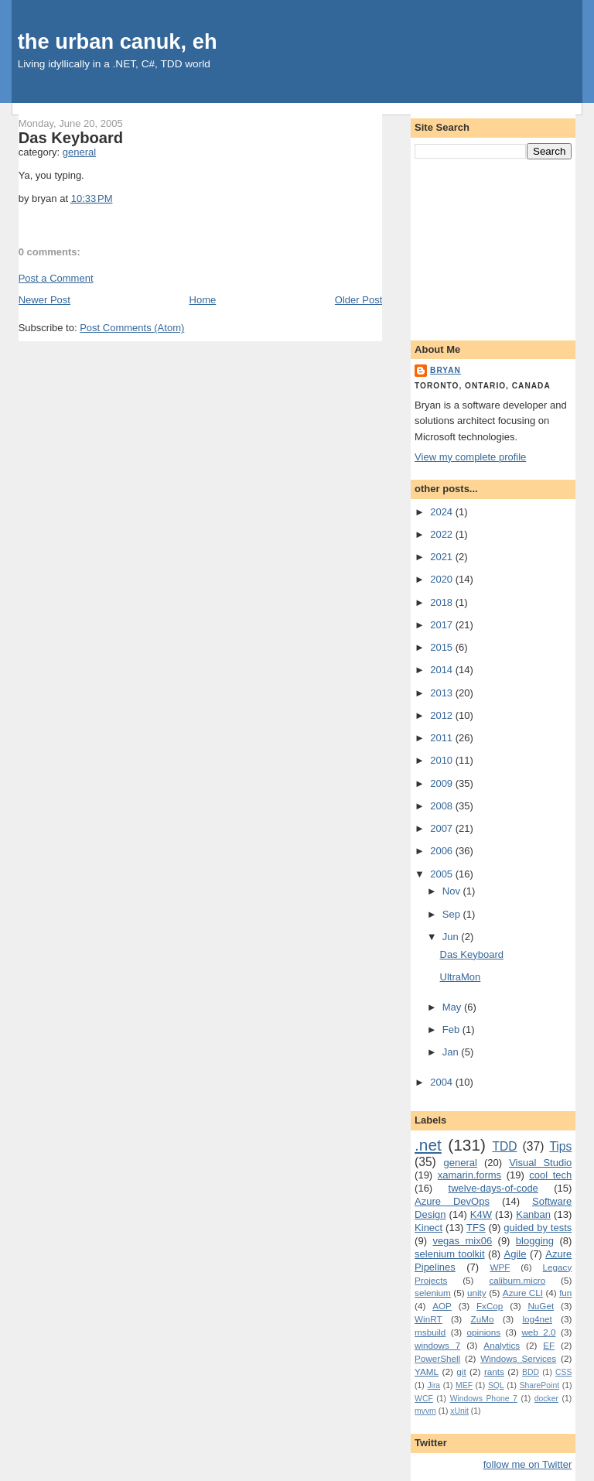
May (453, 1007)
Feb (452, 1029)
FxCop (489, 1306)
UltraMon (460, 977)
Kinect (428, 1227)
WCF (424, 1398)
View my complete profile (470, 457)
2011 (443, 738)
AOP (442, 1306)
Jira (433, 1385)
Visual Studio (540, 1162)
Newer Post (44, 300)
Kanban (533, 1214)
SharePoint (539, 1385)
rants (494, 1371)
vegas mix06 (462, 1241)
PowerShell (437, 1358)
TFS (476, 1227)
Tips (560, 1146)
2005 (443, 874)
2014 (443, 670)
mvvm (425, 1411)
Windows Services (518, 1358)
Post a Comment (56, 278)
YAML (427, 1371)
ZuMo (482, 1319)
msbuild (430, 1332)
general (79, 152)
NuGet (540, 1306)
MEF (464, 1385)
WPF (500, 1267)
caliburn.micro (517, 1280)
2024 (443, 512)
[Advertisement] (493, 246)
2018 (443, 602)
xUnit (459, 1411)
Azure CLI (523, 1293)
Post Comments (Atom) (132, 327)
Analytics (501, 1345)
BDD (530, 1372)
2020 (443, 579)
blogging (535, 1241)
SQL (496, 1385)
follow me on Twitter (527, 1464)
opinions (484, 1332)
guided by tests (538, 1227)
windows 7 (437, 1345)
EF (549, 1345)
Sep (452, 914)
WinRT (428, 1319)
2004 (443, 1082)
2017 (443, 625)
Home (203, 300)
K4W (481, 1214)
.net (428, 1145)
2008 (443, 806)
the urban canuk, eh (117, 41)
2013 (443, 693)
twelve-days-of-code (493, 1188)
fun (565, 1293)
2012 (443, 715)
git (461, 1371)
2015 (443, 647)
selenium (433, 1293)
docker (546, 1398)
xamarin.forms (469, 1175)
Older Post (358, 300)
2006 (443, 851)
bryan (445, 370)
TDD (504, 1146)
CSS (563, 1372)
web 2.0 (538, 1332)
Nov (452, 891)
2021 (443, 557)
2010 (443, 760)
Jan (452, 1052)
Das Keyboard (71, 137)
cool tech (550, 1175)
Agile (515, 1254)
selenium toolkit (450, 1254)
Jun (452, 936)
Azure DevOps (452, 1201)
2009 (443, 783)
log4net (536, 1319)
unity (476, 1293)
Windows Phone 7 (483, 1398)
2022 (443, 534)
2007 (443, 828)
